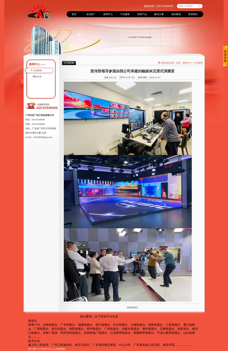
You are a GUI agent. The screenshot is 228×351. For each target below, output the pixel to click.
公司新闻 (37, 70)
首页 (178, 63)
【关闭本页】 (132, 307)
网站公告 (37, 76)
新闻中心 (187, 63)
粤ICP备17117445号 (37, 349)
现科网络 (60, 349)
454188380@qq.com (42, 137)
